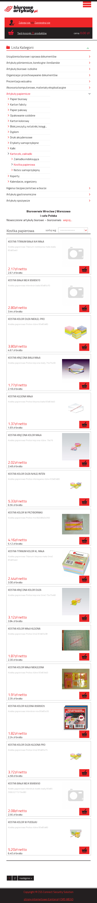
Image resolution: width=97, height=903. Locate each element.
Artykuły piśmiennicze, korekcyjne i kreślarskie (33, 63)
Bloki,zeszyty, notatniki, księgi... (28, 126)
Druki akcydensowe (21, 137)
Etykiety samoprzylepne (24, 143)
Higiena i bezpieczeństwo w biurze (26, 188)
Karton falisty (18, 104)
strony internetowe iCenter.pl (41, 899)
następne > (26, 878)
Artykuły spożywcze (18, 200)
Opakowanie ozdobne (22, 115)
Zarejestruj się (42, 22)
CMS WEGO (66, 899)
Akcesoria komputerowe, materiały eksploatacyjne (36, 87)
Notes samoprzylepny (27, 170)
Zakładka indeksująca (26, 159)
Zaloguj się (25, 22)
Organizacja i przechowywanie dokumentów (31, 75)
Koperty (14, 176)
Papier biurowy (18, 99)
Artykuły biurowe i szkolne (21, 69)
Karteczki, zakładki (21, 154)
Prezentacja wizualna (18, 81)
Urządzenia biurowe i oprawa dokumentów (31, 56)
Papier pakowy (18, 110)
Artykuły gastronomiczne (21, 194)
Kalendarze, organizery (23, 181)
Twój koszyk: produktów (32, 32)
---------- (67, 229)
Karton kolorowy (19, 121)
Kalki (12, 148)
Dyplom (14, 132)
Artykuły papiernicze (18, 94)
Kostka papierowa (24, 164)
